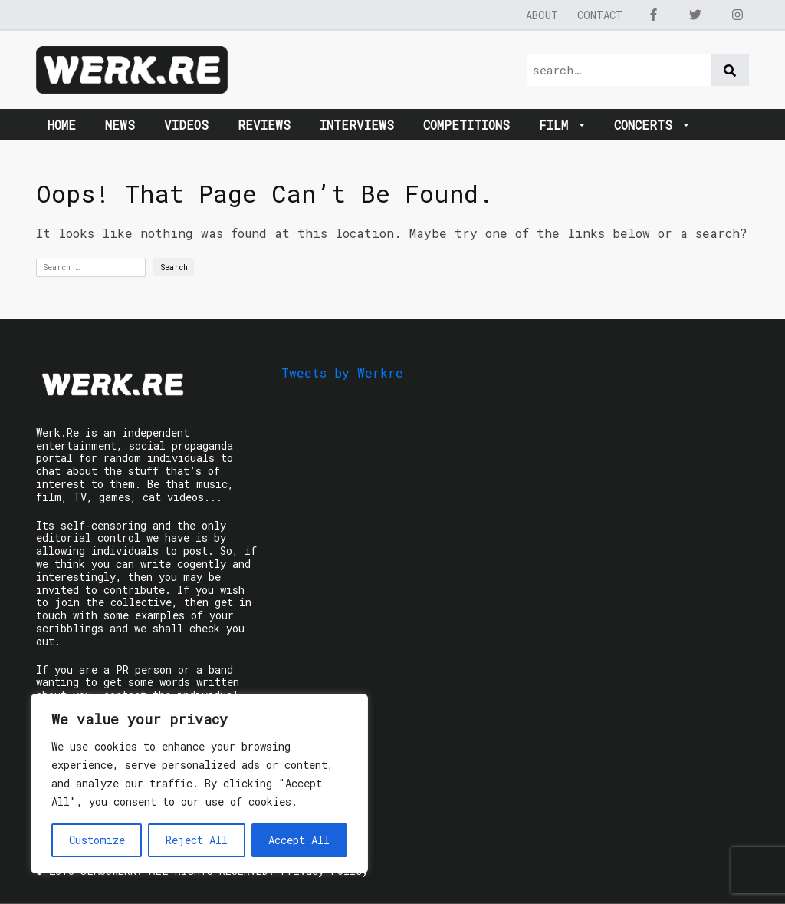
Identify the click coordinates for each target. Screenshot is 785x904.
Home (62, 125)
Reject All (197, 840)
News (120, 125)
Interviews (357, 125)
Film (557, 125)
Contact (599, 15)
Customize (97, 840)
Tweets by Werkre (342, 373)
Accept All (299, 840)
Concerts (647, 125)
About (542, 15)
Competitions (466, 125)
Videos (186, 125)
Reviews (264, 125)
